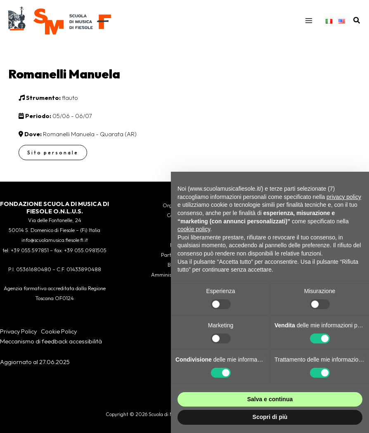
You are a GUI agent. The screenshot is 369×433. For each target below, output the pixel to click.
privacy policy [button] (343, 197)
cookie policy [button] (193, 229)
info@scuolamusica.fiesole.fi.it (54, 240)
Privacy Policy (18, 331)
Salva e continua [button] (270, 399)
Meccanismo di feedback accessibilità (51, 341)
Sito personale (52, 152)
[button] (357, 20)
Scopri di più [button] (270, 417)
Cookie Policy (59, 331)
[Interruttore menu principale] (308, 20)
